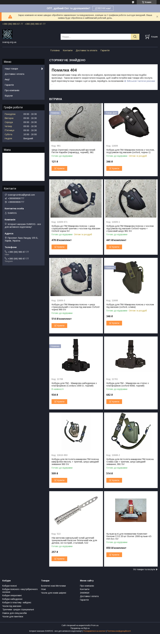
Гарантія (105, 50)
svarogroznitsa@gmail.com (21, 195)
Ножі (43, 589)
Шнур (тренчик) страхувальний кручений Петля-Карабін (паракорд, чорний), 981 (73, 151)
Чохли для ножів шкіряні (53, 593)
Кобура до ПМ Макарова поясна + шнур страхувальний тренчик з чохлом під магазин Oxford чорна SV (76, 228)
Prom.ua (94, 625)
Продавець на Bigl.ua (80, 628)
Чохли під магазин (11, 606)
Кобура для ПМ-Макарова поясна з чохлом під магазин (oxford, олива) (130, 305)
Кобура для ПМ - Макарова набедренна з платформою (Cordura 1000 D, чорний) (74, 384)
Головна (55, 50)
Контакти (67, 50)
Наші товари (11, 68)
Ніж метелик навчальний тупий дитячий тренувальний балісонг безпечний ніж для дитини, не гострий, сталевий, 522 (74, 540)
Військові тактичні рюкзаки (141, 81)
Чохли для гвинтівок (12, 616)
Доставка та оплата (86, 50)
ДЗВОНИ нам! (103, 8)
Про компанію (12, 90)
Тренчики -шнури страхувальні (18, 609)
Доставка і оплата (14, 74)
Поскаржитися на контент (94, 631)
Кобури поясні (9, 586)
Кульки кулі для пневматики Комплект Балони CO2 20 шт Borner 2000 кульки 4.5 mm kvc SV (128, 536)
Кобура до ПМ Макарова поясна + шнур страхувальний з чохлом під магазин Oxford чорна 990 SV (75, 307)
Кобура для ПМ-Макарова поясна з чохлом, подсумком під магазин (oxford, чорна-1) (130, 151)
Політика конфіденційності (119, 631)
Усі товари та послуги (144, 569)
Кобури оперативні (12, 595)
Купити (60, 168)
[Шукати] (135, 37)
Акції (7, 79)
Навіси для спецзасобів (14, 613)
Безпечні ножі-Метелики (53, 586)
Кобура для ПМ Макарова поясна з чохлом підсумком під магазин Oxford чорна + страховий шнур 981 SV (130, 228)
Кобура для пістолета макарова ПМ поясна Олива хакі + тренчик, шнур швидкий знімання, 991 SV (130, 461)
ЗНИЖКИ (84, 593)
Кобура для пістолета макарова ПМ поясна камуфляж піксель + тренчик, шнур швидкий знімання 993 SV (75, 461)
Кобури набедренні (12, 599)
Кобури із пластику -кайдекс (16, 602)
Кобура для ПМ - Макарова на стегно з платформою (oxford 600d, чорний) (127, 384)
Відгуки (9, 95)
